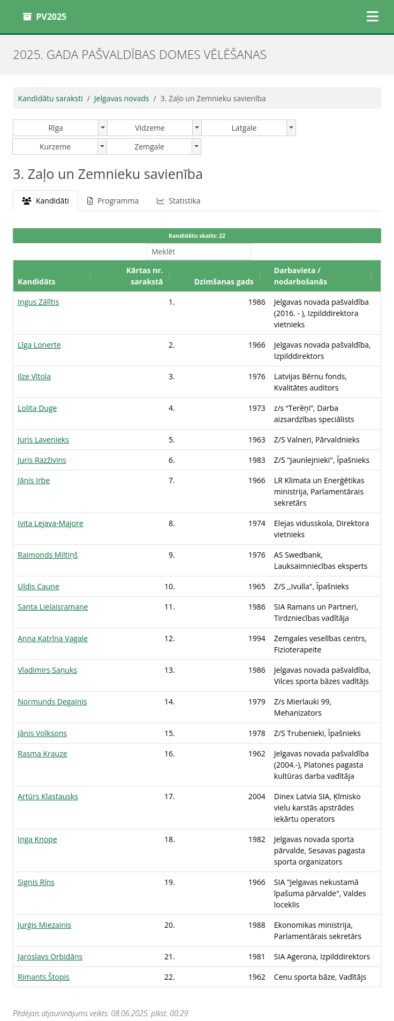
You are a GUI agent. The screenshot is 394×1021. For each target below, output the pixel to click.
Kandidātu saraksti (50, 98)
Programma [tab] (113, 201)
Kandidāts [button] (36, 281)
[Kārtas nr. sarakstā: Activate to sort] (113, 275)
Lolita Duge (37, 374)
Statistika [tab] (178, 201)
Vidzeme (150, 128)
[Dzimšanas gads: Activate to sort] (182, 275)
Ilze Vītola (34, 354)
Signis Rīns (36, 792)
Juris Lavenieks (43, 394)
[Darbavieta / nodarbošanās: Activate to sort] (299, 275)
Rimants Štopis (44, 887)
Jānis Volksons (42, 677)
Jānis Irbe (34, 435)
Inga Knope (37, 760)
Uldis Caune (38, 530)
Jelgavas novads (121, 98)
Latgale (244, 128)
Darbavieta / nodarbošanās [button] (272, 281)
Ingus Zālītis (38, 302)
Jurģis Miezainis (44, 824)
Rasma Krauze (42, 697)
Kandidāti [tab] (45, 201)
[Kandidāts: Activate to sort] (46, 275)
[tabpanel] (197, 558)
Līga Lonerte (39, 333)
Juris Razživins (42, 415)
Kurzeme (55, 146)
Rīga (55, 128)
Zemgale (149, 146)
